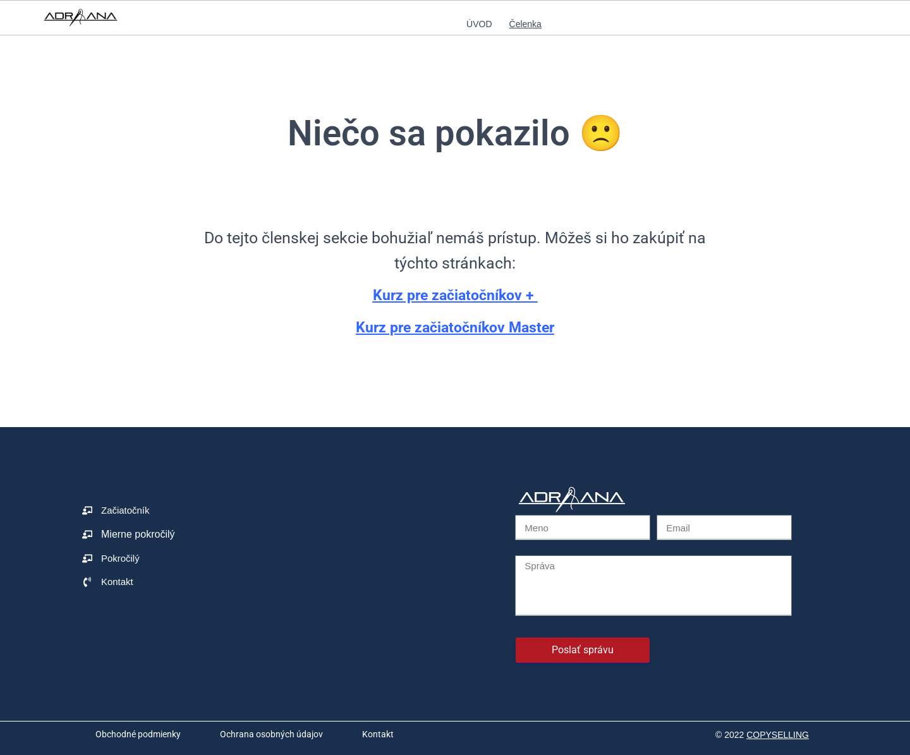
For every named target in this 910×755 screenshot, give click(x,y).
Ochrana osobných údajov (271, 734)
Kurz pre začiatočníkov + (455, 295)
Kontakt (378, 734)
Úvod (479, 24)
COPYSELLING (777, 735)
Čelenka (525, 24)
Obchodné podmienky (138, 734)
